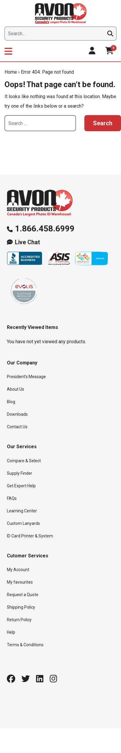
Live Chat (27, 242)
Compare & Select (24, 460)
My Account (18, 569)
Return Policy (19, 619)
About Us (15, 389)
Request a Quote (22, 594)
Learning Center (22, 510)
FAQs (12, 498)
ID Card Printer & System (30, 536)
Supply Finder (19, 473)
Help (11, 632)
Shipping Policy (21, 607)
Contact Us (17, 426)
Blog (11, 401)
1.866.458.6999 (45, 229)
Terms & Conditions (25, 644)
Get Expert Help (21, 485)
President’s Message (26, 376)
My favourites (20, 582)
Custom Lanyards (23, 523)
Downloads (17, 414)
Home (10, 72)
